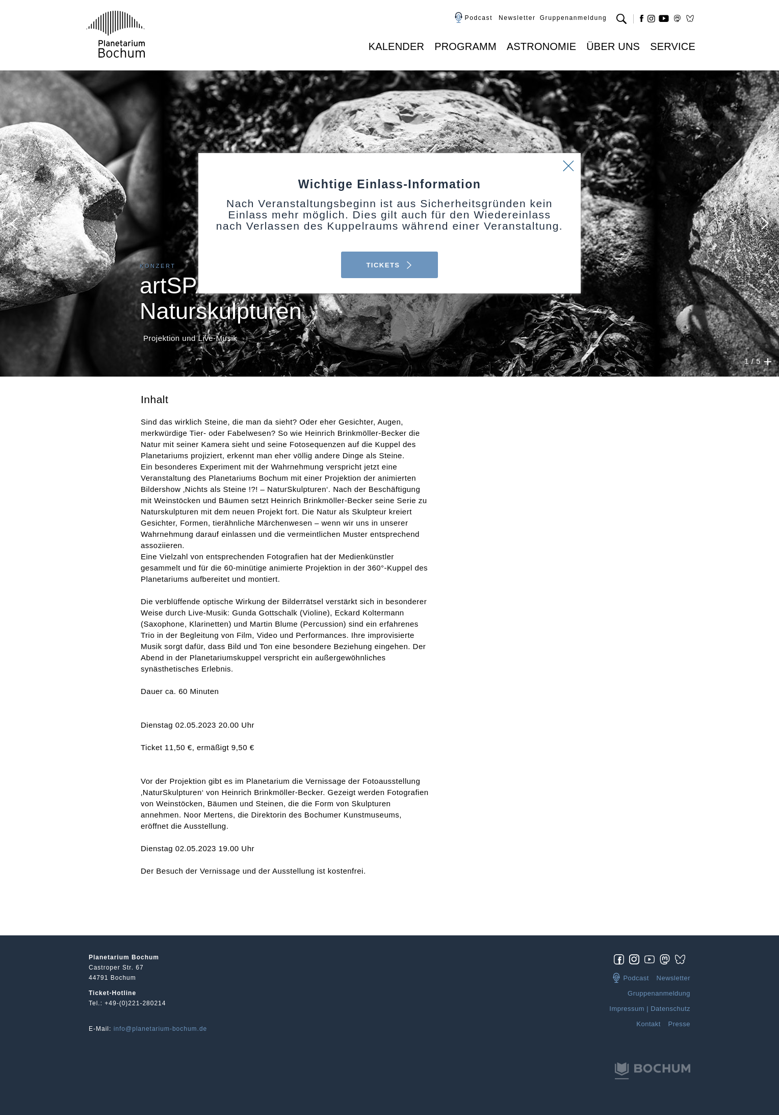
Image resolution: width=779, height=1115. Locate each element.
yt (664, 18)
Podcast (479, 17)
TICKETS (389, 265)
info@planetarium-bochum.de (160, 1028)
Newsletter (517, 17)
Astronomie (541, 46)
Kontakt (648, 1024)
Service (672, 46)
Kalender (396, 46)
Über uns (613, 46)
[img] (621, 958)
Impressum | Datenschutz (649, 1008)
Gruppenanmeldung (573, 17)
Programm (465, 46)
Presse (679, 1024)
